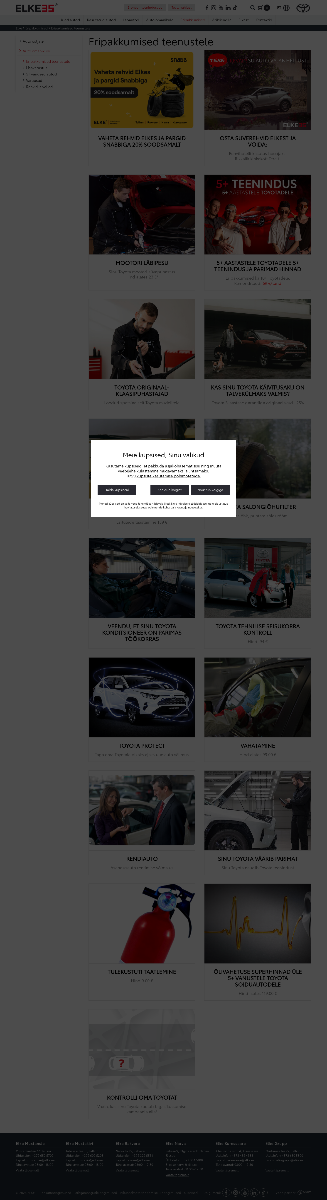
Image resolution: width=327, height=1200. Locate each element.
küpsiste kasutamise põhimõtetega (168, 475)
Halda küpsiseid (117, 489)
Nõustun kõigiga (210, 489)
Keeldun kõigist (170, 489)
